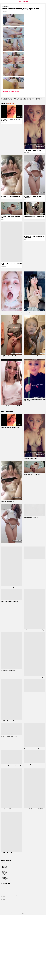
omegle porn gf (27, 99)
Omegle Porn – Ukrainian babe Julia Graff (33, 196)
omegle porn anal (13, 98)
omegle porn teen (16, 101)
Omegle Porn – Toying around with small (9, 720)
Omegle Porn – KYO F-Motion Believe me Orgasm (34, 677)
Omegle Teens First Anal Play (7, 852)
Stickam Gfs (4, 877)
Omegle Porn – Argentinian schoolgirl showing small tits (11, 765)
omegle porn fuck (18, 99)
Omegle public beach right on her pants (8, 898)
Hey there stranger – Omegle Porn (31, 764)
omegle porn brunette (36, 98)
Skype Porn (4, 874)
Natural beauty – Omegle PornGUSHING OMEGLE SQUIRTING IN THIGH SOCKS (34, 809)
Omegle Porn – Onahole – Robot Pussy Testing (34, 630)
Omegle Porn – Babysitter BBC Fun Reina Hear (34, 236)
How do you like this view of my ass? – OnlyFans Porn (11, 406)
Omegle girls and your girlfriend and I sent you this (11, 889)
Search (44, 906)
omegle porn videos (26, 101)
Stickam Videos (5, 878)
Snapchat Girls (4, 876)
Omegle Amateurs (5, 865)
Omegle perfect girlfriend (6, 892)
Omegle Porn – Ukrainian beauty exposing (10, 119)
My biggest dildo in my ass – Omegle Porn (33, 748)
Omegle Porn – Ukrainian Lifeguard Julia (11, 264)
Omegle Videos (4, 869)
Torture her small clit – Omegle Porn (31, 355)
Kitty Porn (3, 863)
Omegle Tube (4, 868)
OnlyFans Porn (4, 871)
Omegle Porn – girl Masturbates (10, 196)
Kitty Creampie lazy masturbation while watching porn (11, 312)
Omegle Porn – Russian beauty (33, 150)
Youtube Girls (4, 879)
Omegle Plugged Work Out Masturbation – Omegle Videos (10, 356)
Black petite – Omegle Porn (6, 808)
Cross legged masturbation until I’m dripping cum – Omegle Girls (34, 400)
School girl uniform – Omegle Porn (8, 670)
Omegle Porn (4, 98)
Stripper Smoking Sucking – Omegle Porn (9, 601)
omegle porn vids (36, 101)
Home (23, 913)
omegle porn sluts (5, 101)
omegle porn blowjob (24, 98)
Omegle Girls (4, 866)
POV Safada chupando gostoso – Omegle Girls (10, 895)
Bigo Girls (3, 862)
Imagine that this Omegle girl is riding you (9, 885)
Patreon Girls (4, 872)
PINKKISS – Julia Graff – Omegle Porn (10, 216)
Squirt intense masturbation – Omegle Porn (10, 736)
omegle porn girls (37, 99)
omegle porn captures (6, 99)
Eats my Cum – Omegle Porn (30, 693)
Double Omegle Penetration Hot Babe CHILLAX (33, 312)
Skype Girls (4, 873)
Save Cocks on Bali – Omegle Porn (34, 216)
